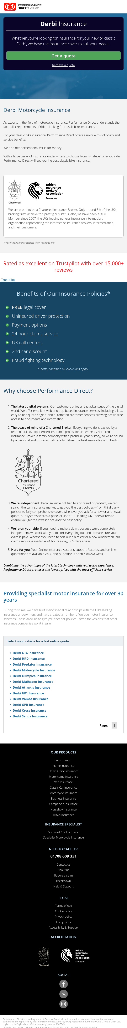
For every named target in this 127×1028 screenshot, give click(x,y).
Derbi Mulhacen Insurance (33, 682)
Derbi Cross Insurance (29, 710)
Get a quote (63, 56)
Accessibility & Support (63, 927)
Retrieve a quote (63, 65)
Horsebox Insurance (63, 809)
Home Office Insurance (63, 771)
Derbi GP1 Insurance (28, 693)
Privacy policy (63, 916)
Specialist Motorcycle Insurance (63, 837)
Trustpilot (8, 280)
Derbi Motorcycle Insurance (34, 670)
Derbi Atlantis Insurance (31, 687)
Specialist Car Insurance (63, 832)
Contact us (64, 864)
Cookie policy (63, 911)
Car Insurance (63, 760)
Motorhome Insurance (63, 776)
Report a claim (63, 875)
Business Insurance (63, 798)
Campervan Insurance (63, 804)
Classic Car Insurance (63, 787)
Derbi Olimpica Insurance (32, 676)
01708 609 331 (63, 856)
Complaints (63, 922)
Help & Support (63, 886)
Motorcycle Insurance (63, 793)
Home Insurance (63, 765)
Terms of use (63, 905)
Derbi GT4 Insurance (28, 653)
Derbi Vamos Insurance (30, 699)
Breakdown (63, 881)
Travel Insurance (63, 815)
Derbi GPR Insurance (28, 705)
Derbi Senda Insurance (30, 716)
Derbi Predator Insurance (32, 664)
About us (63, 870)
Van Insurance (63, 782)
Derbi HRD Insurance (29, 659)
